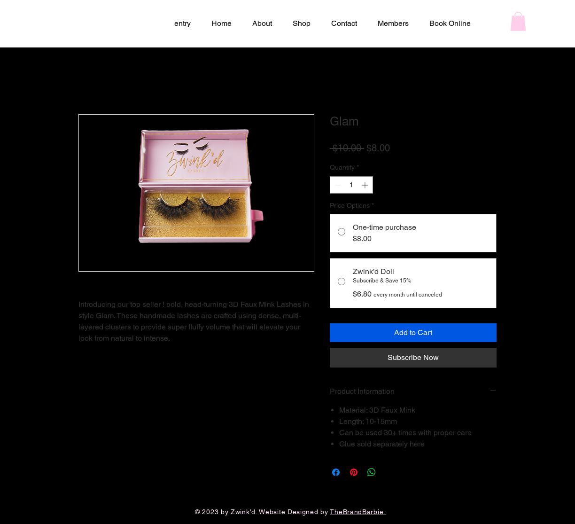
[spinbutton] (351, 185)
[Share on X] (389, 472)
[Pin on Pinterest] (353, 472)
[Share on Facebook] (336, 472)
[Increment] (366, 185)
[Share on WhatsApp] (371, 472)
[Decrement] (337, 185)
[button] (518, 21)
